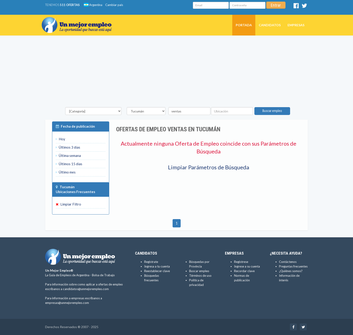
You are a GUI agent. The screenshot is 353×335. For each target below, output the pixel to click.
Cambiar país (114, 5)
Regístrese (241, 262)
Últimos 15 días (69, 164)
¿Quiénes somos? (291, 271)
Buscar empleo (272, 111)
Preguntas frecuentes (293, 266)
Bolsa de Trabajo (103, 275)
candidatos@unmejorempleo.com (86, 289)
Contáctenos (288, 262)
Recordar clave (244, 271)
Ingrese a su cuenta (247, 266)
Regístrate (151, 262)
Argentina (93, 5)
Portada (244, 25)
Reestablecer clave (157, 271)
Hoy (60, 139)
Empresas (296, 25)
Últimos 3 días (68, 147)
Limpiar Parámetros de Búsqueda (208, 167)
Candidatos (270, 25)
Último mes (66, 172)
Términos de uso (200, 275)
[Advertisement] (176, 72)
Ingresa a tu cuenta (157, 266)
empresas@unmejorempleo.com (67, 303)
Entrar (276, 5)
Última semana (68, 155)
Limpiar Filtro (68, 204)
